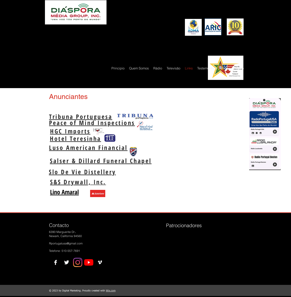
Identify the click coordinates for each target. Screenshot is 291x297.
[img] (173, 239)
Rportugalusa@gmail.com (66, 243)
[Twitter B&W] (66, 262)
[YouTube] (88, 262)
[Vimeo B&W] (99, 262)
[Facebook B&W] (55, 262)
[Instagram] (77, 262)
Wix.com (111, 291)
